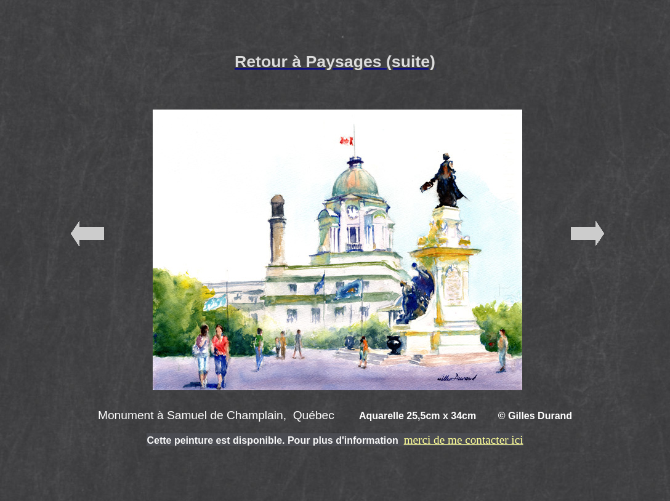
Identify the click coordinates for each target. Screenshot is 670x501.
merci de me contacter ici (463, 439)
